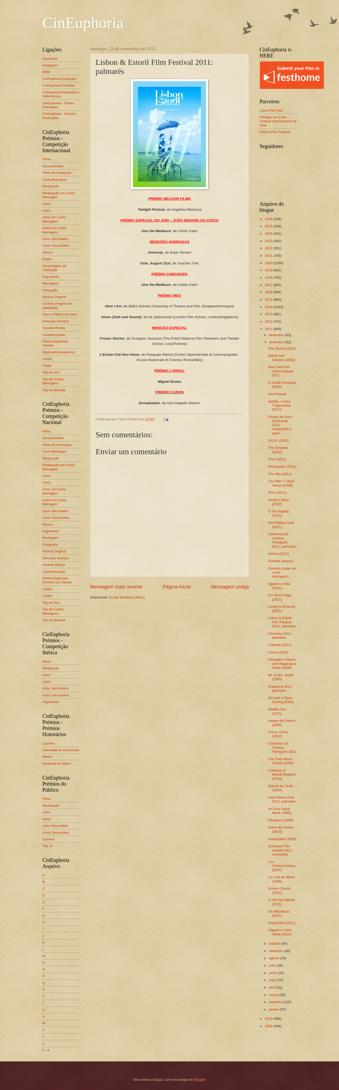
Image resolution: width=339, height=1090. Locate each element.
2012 (269, 321)
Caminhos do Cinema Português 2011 (282, 747)
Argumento (50, 277)
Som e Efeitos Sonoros (59, 314)
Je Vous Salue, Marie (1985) (279, 811)
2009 (269, 1026)
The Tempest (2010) (278, 450)
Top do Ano (50, 372)
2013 (269, 314)
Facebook (49, 59)
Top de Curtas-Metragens (53, 381)
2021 (269, 256)
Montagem (50, 283)
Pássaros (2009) (280, 820)
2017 (269, 285)
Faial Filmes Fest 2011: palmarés (282, 799)
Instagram (49, 65)
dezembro (277, 335)
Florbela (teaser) (280, 561)
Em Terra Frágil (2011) (279, 597)
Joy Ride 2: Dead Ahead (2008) (281, 483)
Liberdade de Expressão (60, 750)
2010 (269, 1019)
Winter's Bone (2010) (278, 502)
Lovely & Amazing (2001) (281, 608)
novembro (277, 342)
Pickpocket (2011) (281, 923)
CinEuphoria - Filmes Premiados (58, 105)
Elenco (47, 252)
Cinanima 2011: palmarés (280, 635)
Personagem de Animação (54, 268)
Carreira (48, 743)
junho (273, 973)
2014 (269, 307)
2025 (269, 226)
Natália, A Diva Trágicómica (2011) (279, 405)
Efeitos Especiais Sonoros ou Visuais (57, 580)
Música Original (54, 297)
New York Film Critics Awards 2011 (280, 371)
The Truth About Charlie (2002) (281, 761)
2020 (269, 263)
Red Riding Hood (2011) (281, 525)
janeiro (274, 1009)
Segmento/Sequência (58, 352)
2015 (269, 299)
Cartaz (47, 359)
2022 (269, 248)
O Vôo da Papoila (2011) (281, 902)
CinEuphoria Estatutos (59, 79)
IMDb (46, 72)
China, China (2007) (278, 734)
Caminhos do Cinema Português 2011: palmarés (282, 540)
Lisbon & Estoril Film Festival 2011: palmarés (282, 622)
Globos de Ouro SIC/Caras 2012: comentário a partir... (280, 425)
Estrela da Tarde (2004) (280, 788)
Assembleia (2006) (282, 839)
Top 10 (47, 846)
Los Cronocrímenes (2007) (281, 866)
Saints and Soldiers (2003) (281, 358)
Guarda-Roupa (53, 328)
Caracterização (53, 335)
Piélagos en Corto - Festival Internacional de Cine (278, 121)
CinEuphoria (83, 22)
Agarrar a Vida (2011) (279, 586)
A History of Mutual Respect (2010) (282, 774)
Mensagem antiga (230, 586)
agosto (274, 958)
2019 (269, 270)
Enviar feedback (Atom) (127, 597)
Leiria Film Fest (271, 110)
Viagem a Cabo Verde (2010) (280, 932)
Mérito (47, 757)
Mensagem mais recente (116, 586)
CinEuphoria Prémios (58, 85)
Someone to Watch (56, 763)
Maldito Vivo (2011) (277, 711)
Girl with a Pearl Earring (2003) (281, 700)
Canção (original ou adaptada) (57, 305)
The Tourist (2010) (282, 348)
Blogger (200, 1080)
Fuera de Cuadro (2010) (281, 829)
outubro (275, 943)
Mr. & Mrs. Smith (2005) (280, 677)
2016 (269, 292)
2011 (269, 329)
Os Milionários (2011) (279, 913)
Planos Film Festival (275, 132)
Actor (46, 204)
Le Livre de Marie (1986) (281, 879)
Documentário (53, 166)
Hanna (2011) (278, 554)
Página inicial (177, 586)
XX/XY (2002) (278, 441)
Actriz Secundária (55, 245)
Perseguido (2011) (282, 467)
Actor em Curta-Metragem (54, 219)
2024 (269, 234)
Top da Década (53, 390)
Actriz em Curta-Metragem (54, 230)
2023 (269, 241)
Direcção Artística (55, 321)
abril (272, 987)
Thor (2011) (277, 459)
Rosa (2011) (277, 492)
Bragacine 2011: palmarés (280, 688)
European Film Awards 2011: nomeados (280, 850)
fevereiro (276, 1002)
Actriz (46, 211)
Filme (46, 159)
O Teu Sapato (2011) (278, 513)
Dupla (46, 259)
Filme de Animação (57, 173)
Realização (50, 186)
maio (273, 980)
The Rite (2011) (280, 474)
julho (273, 965)
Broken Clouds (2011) (279, 890)
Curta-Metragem (54, 180)
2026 (269, 219)
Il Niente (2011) (279, 645)
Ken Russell (277, 394)
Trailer (47, 366)
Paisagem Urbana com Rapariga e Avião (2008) (282, 663)
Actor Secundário (55, 239)
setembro (276, 951)
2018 (269, 278)
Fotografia (50, 290)
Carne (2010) (278, 652)
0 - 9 (45, 1050)
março (274, 995)
